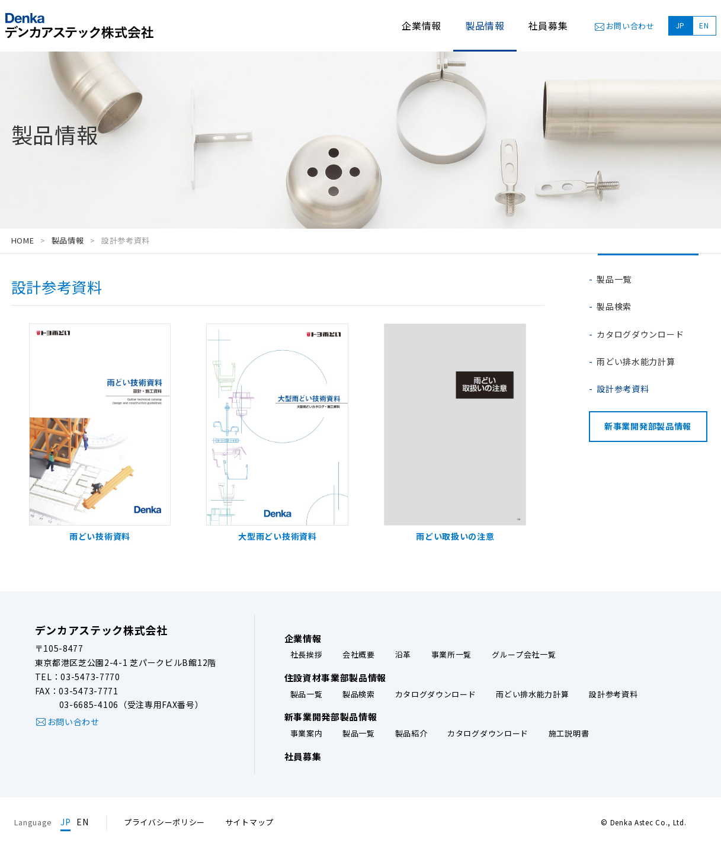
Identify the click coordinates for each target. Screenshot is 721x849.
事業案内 (306, 734)
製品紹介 (411, 734)
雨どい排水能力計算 (636, 361)
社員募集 (548, 25)
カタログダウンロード (640, 334)
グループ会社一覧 (524, 655)
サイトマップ (249, 822)
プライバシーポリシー (164, 822)
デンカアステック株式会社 (101, 629)
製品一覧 (614, 279)
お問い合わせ (630, 25)
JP (680, 25)
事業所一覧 (451, 655)
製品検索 (614, 306)
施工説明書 (569, 734)
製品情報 (68, 240)
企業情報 (421, 25)
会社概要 (358, 655)
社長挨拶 (306, 655)
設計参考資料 (623, 389)
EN (704, 25)
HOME (22, 240)
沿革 (403, 655)
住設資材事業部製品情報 (335, 678)
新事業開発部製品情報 (647, 426)
